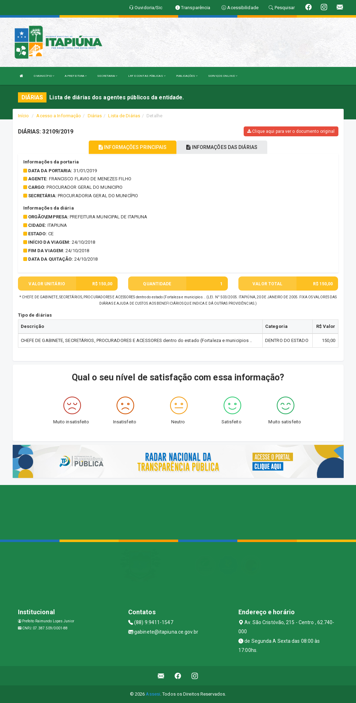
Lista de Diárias (124, 115)
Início (23, 115)
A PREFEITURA (76, 75)
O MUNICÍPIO (44, 75)
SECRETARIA (107, 75)
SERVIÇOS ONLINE (222, 75)
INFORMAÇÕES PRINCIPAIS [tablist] (133, 147)
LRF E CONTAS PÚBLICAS (146, 75)
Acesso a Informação (58, 115)
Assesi (153, 694)
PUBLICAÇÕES (187, 75)
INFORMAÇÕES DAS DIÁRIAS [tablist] (221, 147)
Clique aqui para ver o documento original (291, 131)
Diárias (95, 115)
